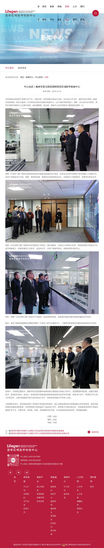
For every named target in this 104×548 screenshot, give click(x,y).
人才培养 (79, 488)
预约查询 (82, 13)
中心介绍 (26, 488)
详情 (46, 77)
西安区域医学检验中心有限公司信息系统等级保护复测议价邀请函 (37, 431)
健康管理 (53, 503)
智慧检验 (40, 494)
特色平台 (53, 496)
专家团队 (26, 496)
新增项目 (53, 518)
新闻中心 (67, 13)
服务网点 (53, 510)
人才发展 (79, 496)
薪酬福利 (79, 503)
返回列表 (93, 432)
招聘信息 (79, 510)
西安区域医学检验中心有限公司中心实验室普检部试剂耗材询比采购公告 (40, 433)
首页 (39, 13)
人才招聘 (75, 13)
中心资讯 (9, 68)
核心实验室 (40, 488)
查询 (92, 487)
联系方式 (26, 510)
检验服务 (60, 13)
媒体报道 (22, 68)
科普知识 (53, 525)
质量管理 (40, 498)
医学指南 (53, 532)
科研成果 (40, 501)
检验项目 (53, 488)
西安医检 (44, 13)
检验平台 (52, 13)
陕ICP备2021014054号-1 (51, 545)
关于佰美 (26, 503)
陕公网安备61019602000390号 (77, 545)
